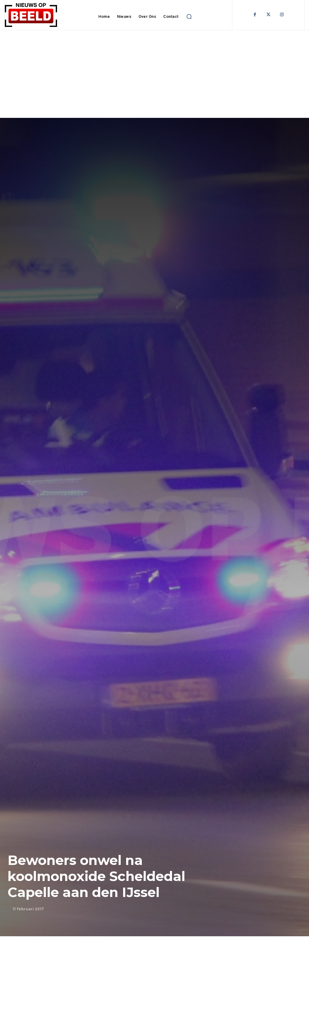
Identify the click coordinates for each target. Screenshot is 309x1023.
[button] (189, 16)
